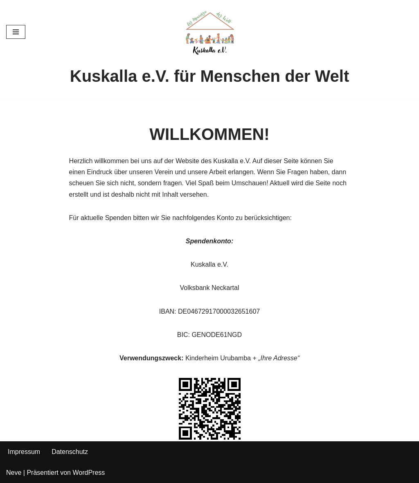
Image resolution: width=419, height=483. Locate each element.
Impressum (24, 451)
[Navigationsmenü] (15, 32)
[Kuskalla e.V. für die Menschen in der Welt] (209, 31)
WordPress (88, 472)
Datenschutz (70, 451)
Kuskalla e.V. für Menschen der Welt (209, 76)
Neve (13, 472)
